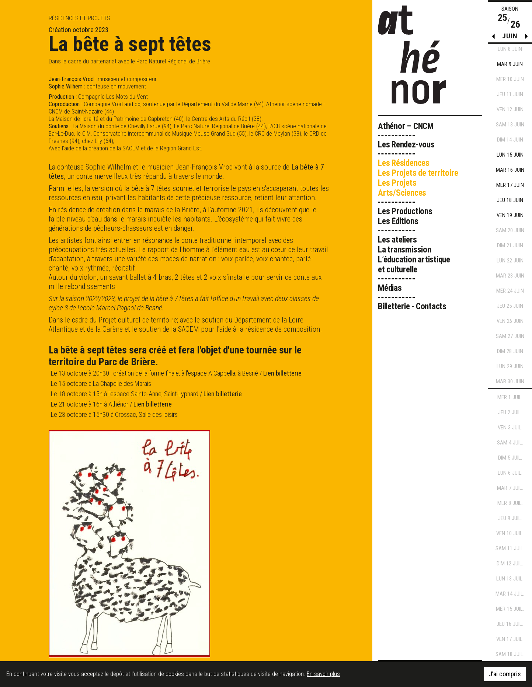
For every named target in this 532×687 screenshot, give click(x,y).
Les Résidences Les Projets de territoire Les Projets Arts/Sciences (418, 178)
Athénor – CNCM (406, 126)
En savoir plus (323, 673)
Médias (390, 288)
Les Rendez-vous (406, 145)
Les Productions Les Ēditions (405, 216)
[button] (526, 37)
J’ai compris (505, 674)
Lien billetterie (282, 373)
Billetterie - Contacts (412, 306)
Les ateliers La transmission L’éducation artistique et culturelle (414, 255)
